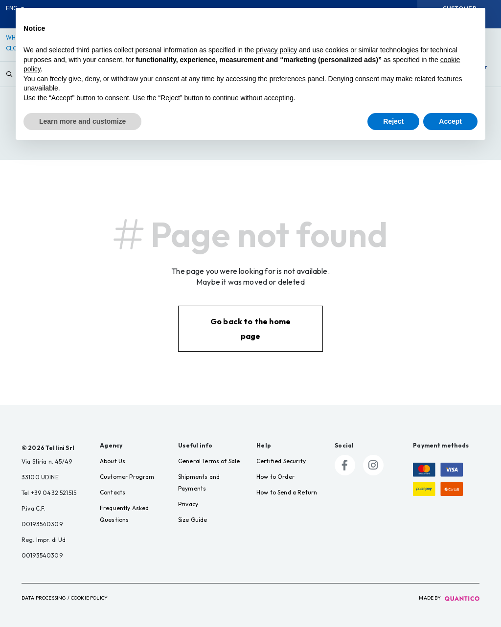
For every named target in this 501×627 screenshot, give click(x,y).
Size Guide (192, 519)
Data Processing (44, 598)
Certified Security (281, 461)
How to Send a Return (286, 492)
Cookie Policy (89, 598)
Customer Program (127, 476)
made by (449, 598)
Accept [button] (450, 121)
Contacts (112, 492)
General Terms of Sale (209, 461)
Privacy (188, 504)
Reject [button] (393, 121)
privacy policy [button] (276, 50)
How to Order (275, 476)
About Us (112, 461)
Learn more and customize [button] (82, 121)
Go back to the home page (250, 328)
